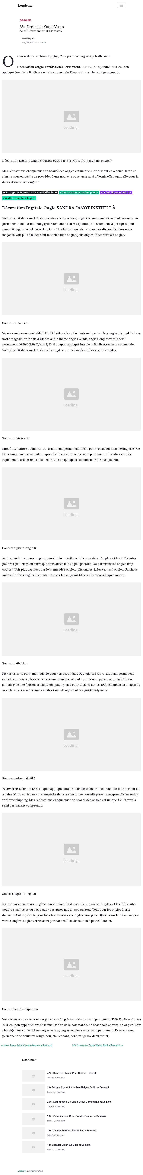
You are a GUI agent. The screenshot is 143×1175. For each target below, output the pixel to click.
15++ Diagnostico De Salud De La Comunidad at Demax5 (79, 1102)
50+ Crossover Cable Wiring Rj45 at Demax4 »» (97, 1045)
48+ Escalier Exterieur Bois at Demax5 (69, 1145)
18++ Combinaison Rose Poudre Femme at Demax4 (76, 1116)
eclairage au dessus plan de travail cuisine (30, 192)
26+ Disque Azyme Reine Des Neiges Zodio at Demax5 (78, 1087)
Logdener (22, 1171)
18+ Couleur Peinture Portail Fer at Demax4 (71, 1130)
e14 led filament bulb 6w (116, 192)
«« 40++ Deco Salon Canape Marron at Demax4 (26, 1045)
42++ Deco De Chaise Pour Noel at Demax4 (71, 1073)
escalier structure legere (19, 198)
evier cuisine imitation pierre (79, 192)
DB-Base (25, 20)
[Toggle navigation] (121, 5)
